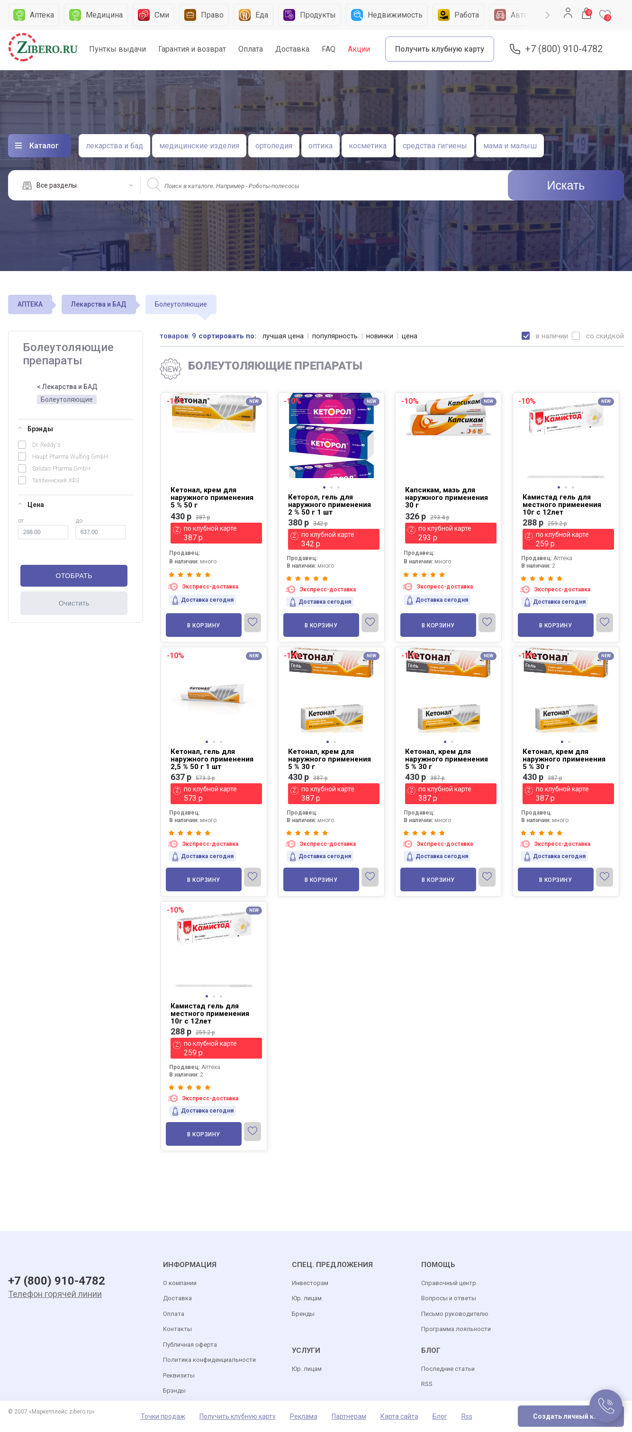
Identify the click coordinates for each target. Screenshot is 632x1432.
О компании (180, 1283)
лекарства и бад (114, 145)
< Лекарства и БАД (67, 386)
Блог (440, 1416)
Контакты (177, 1328)
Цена (31, 504)
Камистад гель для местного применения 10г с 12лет (562, 505)
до (100, 528)
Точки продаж (163, 1416)
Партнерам (349, 1416)
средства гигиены (435, 145)
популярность (335, 336)
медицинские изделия (199, 145)
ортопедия (273, 145)
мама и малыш (510, 145)
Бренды (303, 1313)
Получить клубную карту (439, 49)
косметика (368, 145)
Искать (566, 185)
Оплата (250, 49)
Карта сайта (399, 1416)
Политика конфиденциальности (209, 1359)
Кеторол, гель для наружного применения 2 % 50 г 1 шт (329, 505)
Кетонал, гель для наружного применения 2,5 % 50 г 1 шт (212, 759)
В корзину (203, 625)
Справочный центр (448, 1283)
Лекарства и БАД (98, 304)
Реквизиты (179, 1375)
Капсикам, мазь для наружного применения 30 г (446, 497)
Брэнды (35, 429)
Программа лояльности (456, 1328)
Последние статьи (448, 1368)
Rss (466, 1416)
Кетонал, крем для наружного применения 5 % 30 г (329, 759)
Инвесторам (310, 1283)
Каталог (44, 145)
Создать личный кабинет (574, 1416)
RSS (427, 1383)
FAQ (328, 49)
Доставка (292, 49)
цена (409, 336)
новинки (379, 336)
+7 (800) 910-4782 (564, 49)
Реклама (303, 1416)
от (43, 528)
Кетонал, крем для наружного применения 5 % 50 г (212, 497)
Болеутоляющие (67, 399)
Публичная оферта (190, 1344)
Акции (359, 49)
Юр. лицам (307, 1298)
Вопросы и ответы (448, 1298)
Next (548, 15)
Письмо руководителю (454, 1313)
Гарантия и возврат (192, 49)
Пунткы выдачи (117, 49)
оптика (320, 145)
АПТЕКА (30, 304)
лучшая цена (283, 336)
